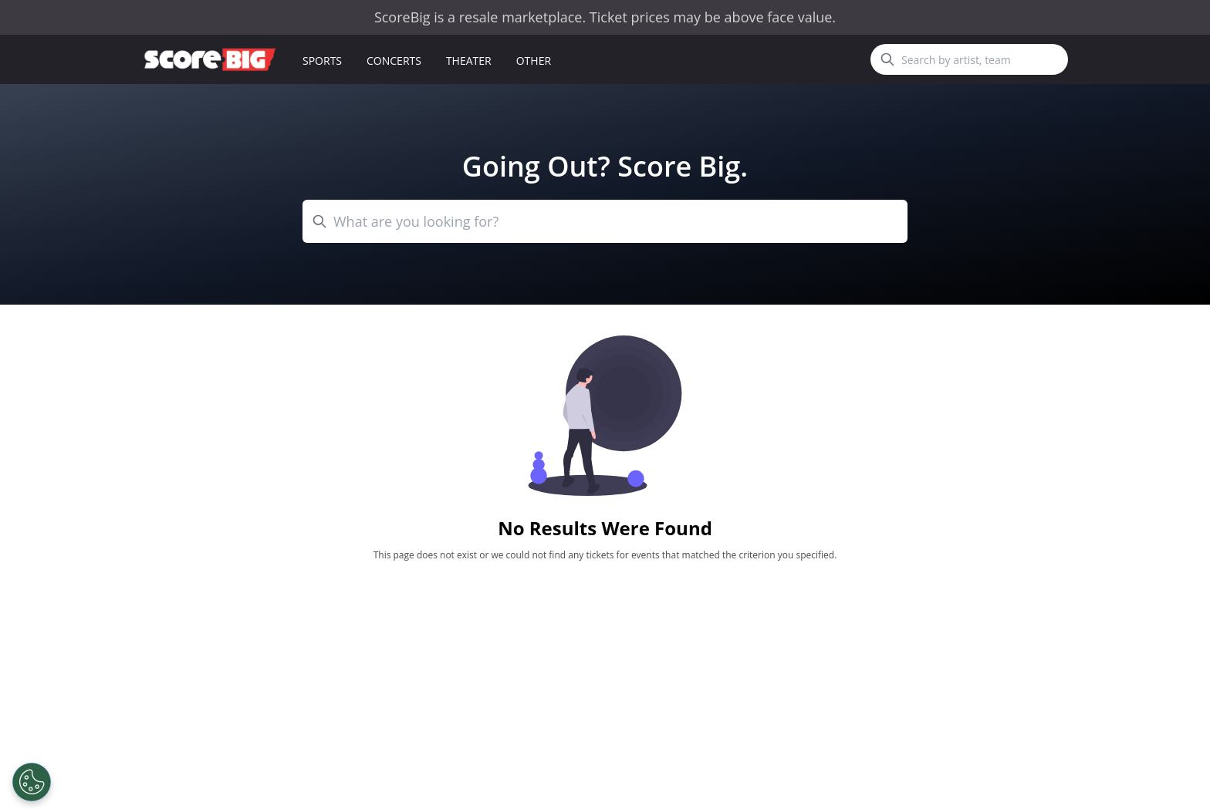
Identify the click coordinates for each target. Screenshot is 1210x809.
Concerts (394, 60)
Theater (469, 60)
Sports (322, 60)
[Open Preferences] (31, 782)
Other (533, 60)
